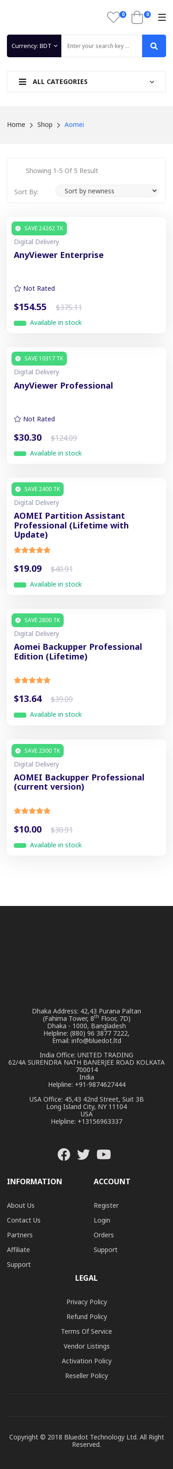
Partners (20, 1234)
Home (16, 124)
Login (102, 1220)
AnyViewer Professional (63, 386)
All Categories (53, 81)
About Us (21, 1205)
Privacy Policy (86, 1301)
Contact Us (24, 1220)
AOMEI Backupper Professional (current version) (79, 782)
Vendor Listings (87, 1346)
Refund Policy (86, 1316)
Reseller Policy (86, 1375)
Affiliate (18, 1249)
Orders (104, 1234)
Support (19, 1264)
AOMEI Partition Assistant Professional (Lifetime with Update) (71, 525)
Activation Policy (87, 1360)
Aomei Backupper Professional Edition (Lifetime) (78, 652)
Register (106, 1205)
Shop (45, 124)
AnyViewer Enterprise (59, 255)
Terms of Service (86, 1331)
